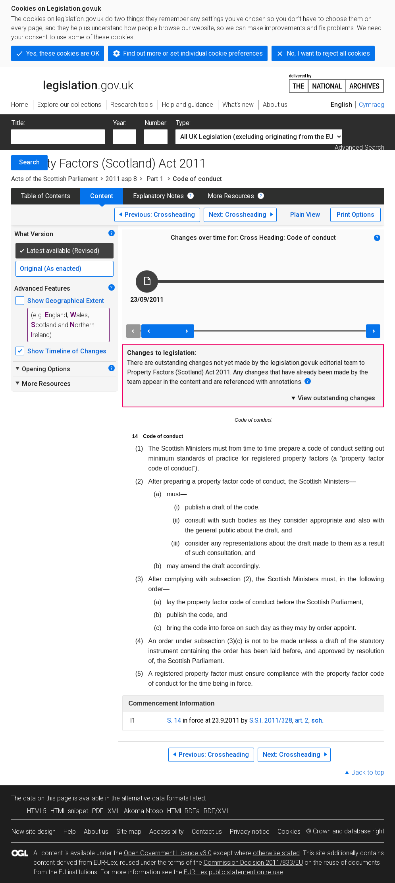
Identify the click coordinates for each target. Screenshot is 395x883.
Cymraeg (371, 104)
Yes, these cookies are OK (62, 53)
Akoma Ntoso (143, 811)
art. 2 (301, 720)
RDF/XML (217, 811)
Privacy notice (250, 831)
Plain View (305, 214)
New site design (34, 831)
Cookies (289, 831)
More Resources (231, 196)
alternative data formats (155, 798)
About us (96, 831)
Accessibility (166, 831)
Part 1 (155, 179)
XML (114, 811)
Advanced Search (359, 147)
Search (29, 162)
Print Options (355, 214)
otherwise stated (276, 853)
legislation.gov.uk (72, 82)
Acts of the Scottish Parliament (54, 179)
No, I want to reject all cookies (328, 53)
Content (101, 196)
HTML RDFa (183, 811)
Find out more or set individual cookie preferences (193, 53)
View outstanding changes (332, 398)
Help (70, 831)
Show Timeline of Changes (66, 351)
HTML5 (36, 811)
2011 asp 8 (121, 179)
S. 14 (174, 720)
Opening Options (42, 369)
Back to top (367, 772)
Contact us (207, 831)
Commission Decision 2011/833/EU (253, 862)
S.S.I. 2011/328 (270, 720)
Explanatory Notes (158, 196)
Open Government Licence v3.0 (168, 853)
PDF (98, 811)
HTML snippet (69, 811)
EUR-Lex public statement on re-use (233, 872)
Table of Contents (45, 196)
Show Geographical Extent (65, 301)
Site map (128, 831)
